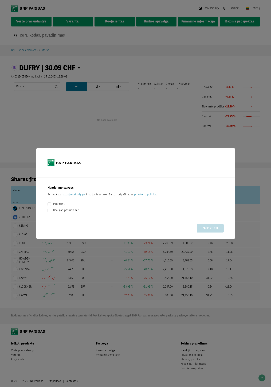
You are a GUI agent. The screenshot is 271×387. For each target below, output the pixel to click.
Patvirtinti (59, 204)
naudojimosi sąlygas (73, 194)
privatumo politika (145, 194)
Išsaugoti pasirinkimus (66, 210)
